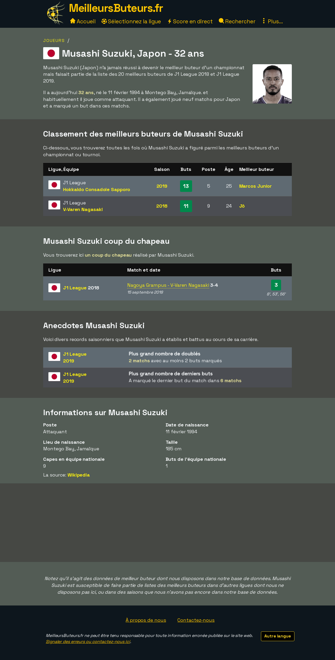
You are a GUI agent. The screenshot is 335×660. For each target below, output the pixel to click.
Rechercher (237, 21)
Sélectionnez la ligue (131, 21)
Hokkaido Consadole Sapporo (96, 189)
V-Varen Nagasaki (83, 209)
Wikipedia (79, 475)
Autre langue (277, 636)
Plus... (272, 21)
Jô (242, 206)
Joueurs (54, 40)
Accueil (82, 21)
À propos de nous (146, 620)
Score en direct (190, 21)
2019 (162, 186)
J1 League (81, 288)
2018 (162, 206)
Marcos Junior (255, 186)
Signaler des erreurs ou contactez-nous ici (88, 641)
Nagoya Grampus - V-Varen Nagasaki (168, 285)
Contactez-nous (196, 620)
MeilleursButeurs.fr (116, 8)
